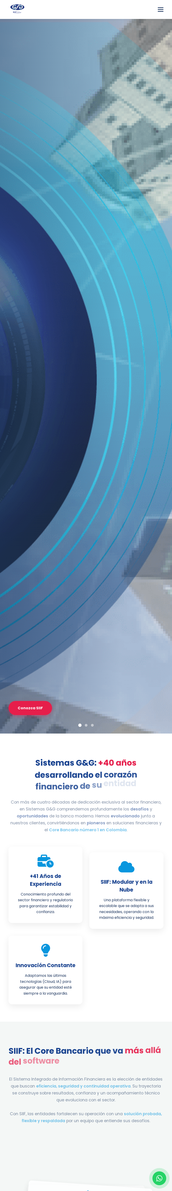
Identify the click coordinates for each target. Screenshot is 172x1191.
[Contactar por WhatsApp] (159, 1178)
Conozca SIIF (30, 708)
